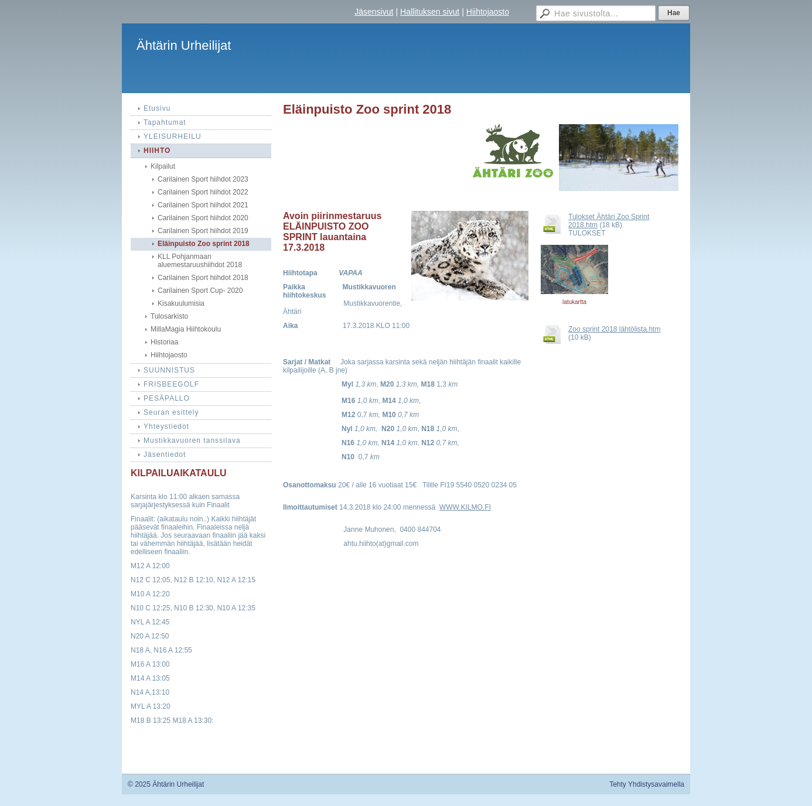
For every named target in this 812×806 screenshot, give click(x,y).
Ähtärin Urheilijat (184, 45)
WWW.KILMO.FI (465, 507)
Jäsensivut (373, 11)
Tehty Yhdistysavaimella (646, 784)
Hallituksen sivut (429, 11)
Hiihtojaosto (487, 11)
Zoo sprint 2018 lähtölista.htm (614, 329)
